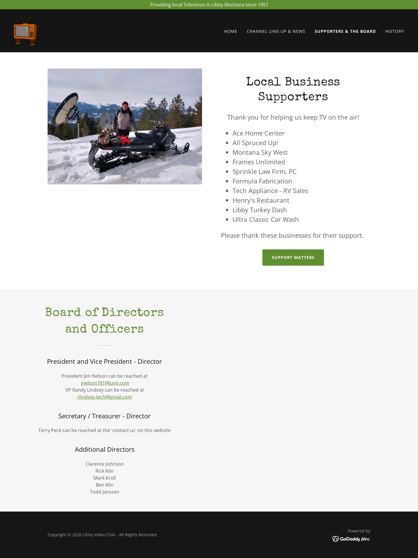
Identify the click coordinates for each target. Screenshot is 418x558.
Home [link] (230, 31)
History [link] (394, 31)
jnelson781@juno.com (105, 383)
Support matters (293, 257)
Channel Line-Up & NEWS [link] (276, 31)
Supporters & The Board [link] (345, 31)
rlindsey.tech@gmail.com (104, 397)
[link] (25, 30)
